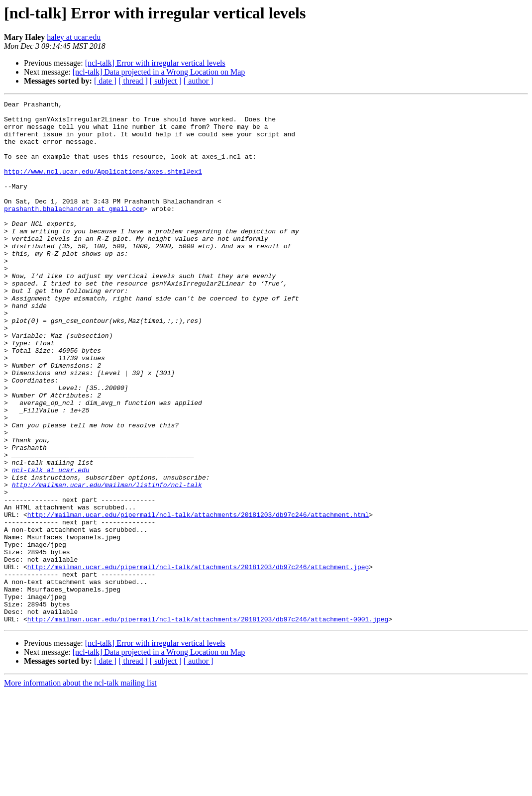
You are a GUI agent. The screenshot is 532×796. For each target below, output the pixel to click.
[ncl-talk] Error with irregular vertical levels (155, 63)
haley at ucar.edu (74, 37)
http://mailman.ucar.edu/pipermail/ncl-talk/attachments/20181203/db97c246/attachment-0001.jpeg (207, 723)
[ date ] (105, 81)
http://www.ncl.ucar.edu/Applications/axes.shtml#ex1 (103, 186)
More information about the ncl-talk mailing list (80, 787)
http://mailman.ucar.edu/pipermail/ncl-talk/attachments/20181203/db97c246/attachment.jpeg (198, 660)
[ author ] (198, 81)
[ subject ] (166, 81)
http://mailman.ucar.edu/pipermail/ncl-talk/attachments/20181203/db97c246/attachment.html (198, 598)
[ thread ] (133, 81)
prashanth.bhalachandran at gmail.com (74, 230)
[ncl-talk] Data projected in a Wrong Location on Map (159, 72)
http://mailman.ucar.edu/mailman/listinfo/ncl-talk (107, 562)
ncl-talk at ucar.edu (51, 544)
